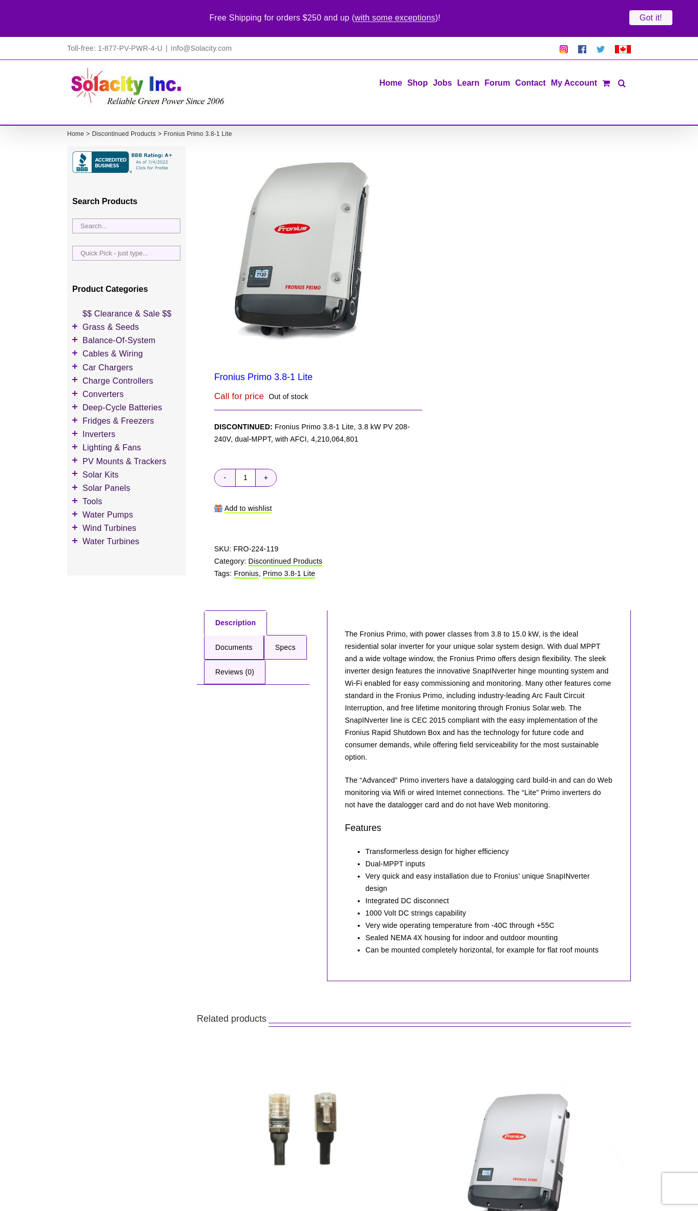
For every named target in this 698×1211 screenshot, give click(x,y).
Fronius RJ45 (230, 1193)
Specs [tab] (285, 618)
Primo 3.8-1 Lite (289, 544)
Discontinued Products (286, 532)
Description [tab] (235, 593)
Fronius (246, 544)
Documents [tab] (234, 618)
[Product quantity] (245, 448)
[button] (622, 53)
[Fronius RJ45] (302, 1100)
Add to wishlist (248, 479)
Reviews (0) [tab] (234, 643)
